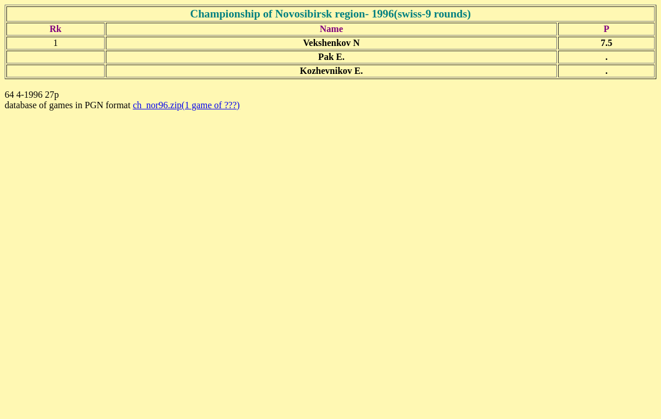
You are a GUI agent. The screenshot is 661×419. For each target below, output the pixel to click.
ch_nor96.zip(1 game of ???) (186, 105)
